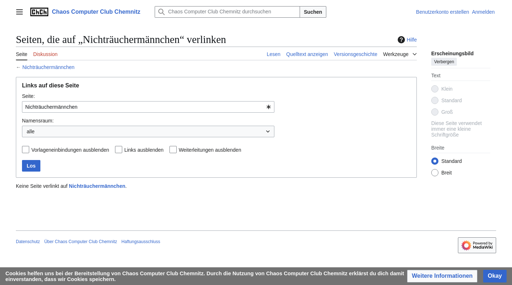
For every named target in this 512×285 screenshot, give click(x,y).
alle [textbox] (31, 131)
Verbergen (444, 61)
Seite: (28, 96)
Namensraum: (38, 121)
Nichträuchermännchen (48, 67)
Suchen (313, 12)
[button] (442, 276)
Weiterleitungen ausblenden (210, 150)
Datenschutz (28, 241)
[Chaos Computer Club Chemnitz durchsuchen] (227, 12)
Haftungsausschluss (141, 241)
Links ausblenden (144, 150)
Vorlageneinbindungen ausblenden (70, 150)
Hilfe (406, 39)
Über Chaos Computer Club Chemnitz (80, 241)
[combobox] (148, 107)
